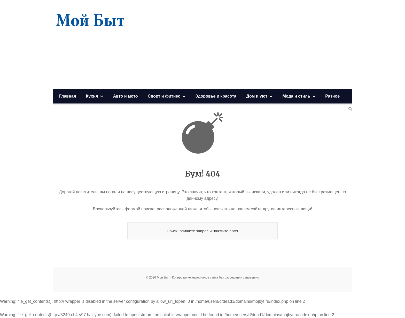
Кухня (92, 96)
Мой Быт (90, 20)
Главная (67, 96)
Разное (332, 96)
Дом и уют (256, 96)
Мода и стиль (296, 96)
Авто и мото (125, 96)
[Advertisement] (258, 45)
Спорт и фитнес (164, 96)
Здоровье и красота (215, 96)
